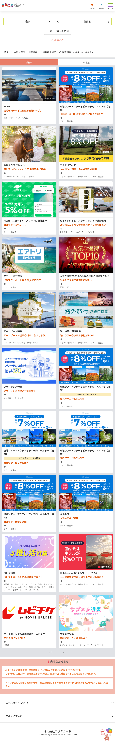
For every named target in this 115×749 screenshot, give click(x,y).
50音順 (86, 62)
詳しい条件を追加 (57, 31)
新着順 (29, 62)
